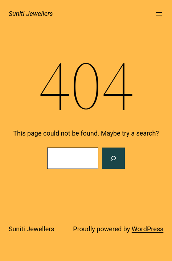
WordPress (147, 229)
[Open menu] (159, 13)
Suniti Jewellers (31, 13)
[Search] (113, 158)
